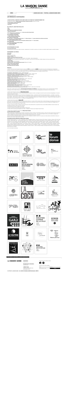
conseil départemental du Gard (13, 30)
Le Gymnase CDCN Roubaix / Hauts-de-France (14, 88)
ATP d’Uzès (9, 61)
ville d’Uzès (10, 31)
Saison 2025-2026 (40, 13)
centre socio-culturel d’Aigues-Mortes (28, 39)
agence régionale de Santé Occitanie (14, 43)
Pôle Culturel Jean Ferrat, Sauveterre (13, 72)
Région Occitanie (28, 45)
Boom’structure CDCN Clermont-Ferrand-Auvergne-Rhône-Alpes (17, 93)
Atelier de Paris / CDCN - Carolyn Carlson (13, 87)
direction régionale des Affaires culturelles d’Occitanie (24, 28)
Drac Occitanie (36, 47)
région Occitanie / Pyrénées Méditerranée (14, 29)
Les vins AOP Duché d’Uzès (11, 55)
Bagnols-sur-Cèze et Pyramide (15, 40)
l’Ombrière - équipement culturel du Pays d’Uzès (14, 64)
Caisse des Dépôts (12, 51)
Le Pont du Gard (9, 67)
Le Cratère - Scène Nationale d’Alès (12, 71)
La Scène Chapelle (10, 68)
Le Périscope (9, 66)
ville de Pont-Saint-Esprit (12, 38)
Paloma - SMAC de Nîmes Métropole (13, 70)
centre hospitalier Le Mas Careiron (13, 42)
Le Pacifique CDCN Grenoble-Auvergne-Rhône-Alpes (15, 85)
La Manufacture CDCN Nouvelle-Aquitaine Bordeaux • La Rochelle (17, 80)
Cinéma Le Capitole (10, 63)
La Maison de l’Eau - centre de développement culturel (15, 69)
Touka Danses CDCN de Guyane (12, 86)
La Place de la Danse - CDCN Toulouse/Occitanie (15, 91)
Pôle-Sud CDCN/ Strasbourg (11, 90)
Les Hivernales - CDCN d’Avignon (12, 79)
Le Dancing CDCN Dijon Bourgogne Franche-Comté (15, 83)
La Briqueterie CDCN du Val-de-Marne (13, 92)
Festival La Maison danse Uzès (54, 13)
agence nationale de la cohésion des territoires (40, 45)
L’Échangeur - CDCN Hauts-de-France (13, 82)
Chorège (8, 84)
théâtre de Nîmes (10, 65)
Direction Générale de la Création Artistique (16, 49)
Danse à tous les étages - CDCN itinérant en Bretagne (15, 81)
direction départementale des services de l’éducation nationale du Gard (20, 47)
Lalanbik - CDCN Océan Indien (12, 89)
